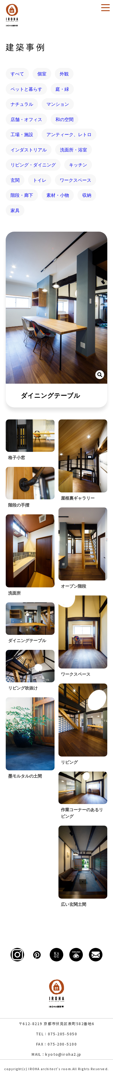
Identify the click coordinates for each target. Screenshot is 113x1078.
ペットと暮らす (26, 89)
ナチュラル (22, 104)
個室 (41, 74)
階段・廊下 (22, 195)
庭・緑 (62, 89)
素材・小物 (57, 195)
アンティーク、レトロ (69, 134)
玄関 (15, 180)
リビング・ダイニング (33, 165)
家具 (15, 210)
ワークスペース (75, 180)
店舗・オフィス (26, 119)
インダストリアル (29, 150)
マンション (57, 104)
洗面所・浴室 (73, 150)
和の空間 (64, 119)
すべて (17, 74)
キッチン (78, 165)
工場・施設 (22, 134)
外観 (64, 74)
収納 (86, 195)
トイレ (39, 180)
